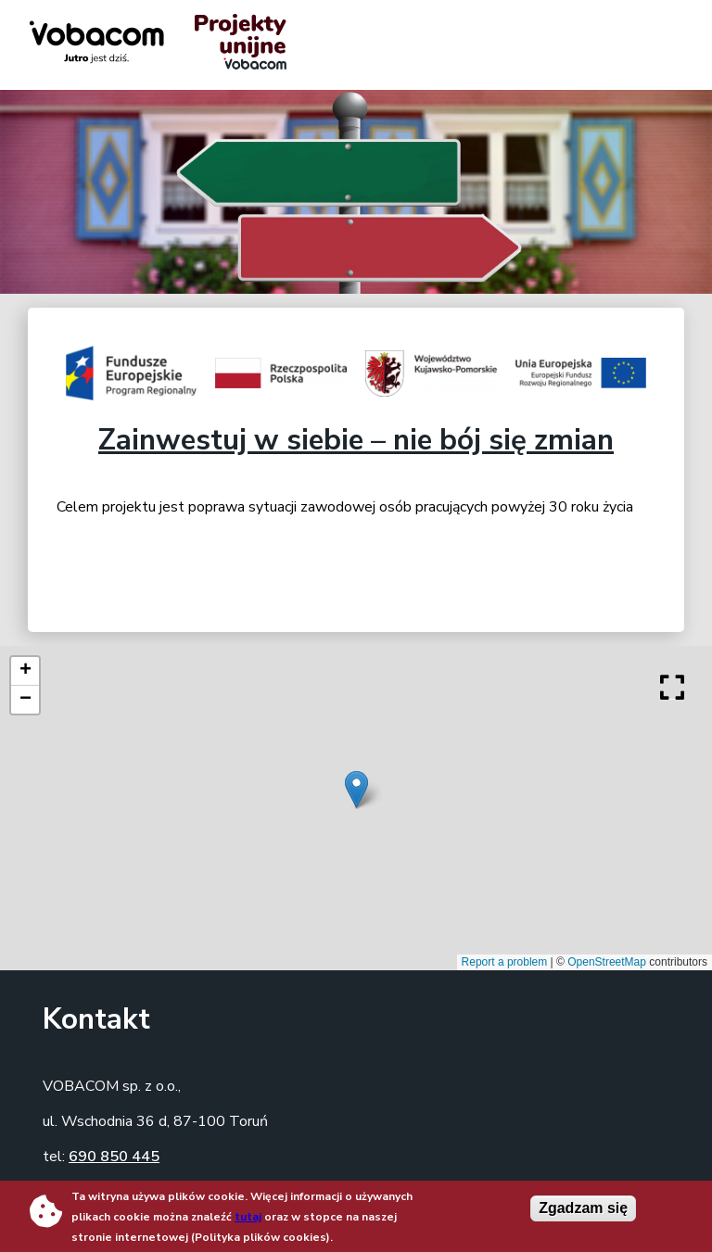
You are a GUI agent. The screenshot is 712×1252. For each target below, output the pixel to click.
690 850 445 (114, 1156)
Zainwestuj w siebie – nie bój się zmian (356, 440)
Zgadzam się (583, 1208)
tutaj (248, 1216)
